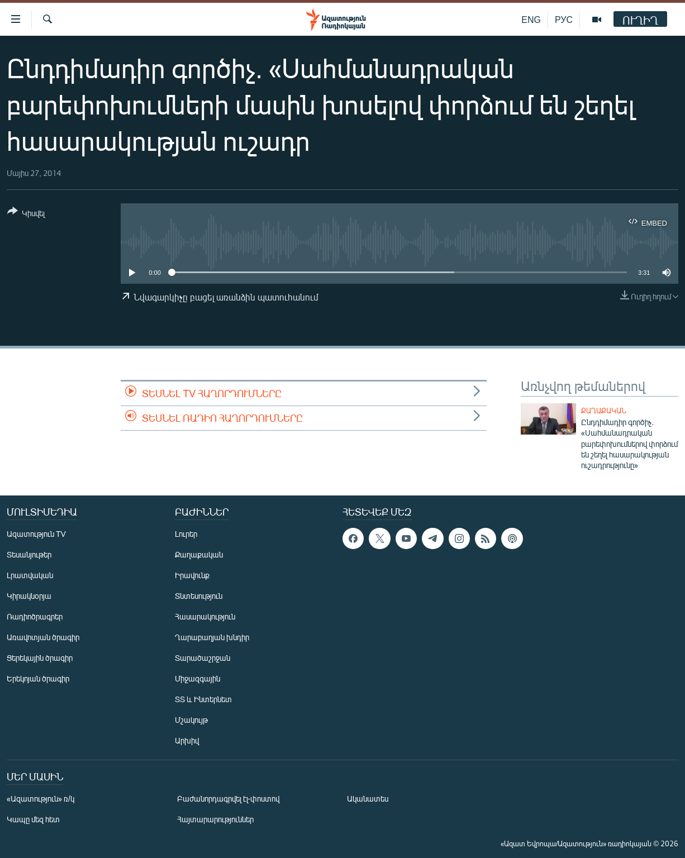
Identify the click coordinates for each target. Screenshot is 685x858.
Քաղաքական (603, 410)
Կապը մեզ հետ (33, 819)
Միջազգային (197, 678)
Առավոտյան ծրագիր (43, 637)
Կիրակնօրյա (29, 595)
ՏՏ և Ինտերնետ (203, 699)
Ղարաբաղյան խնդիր (212, 637)
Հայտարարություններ (215, 819)
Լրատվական (30, 575)
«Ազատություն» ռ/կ (40, 798)
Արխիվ (187, 740)
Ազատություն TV (36, 533)
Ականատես (367, 798)
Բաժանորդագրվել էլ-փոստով (228, 798)
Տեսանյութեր (29, 554)
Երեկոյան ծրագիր (38, 678)
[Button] (26, 214)
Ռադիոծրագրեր (35, 616)
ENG (531, 19)
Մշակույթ (191, 719)
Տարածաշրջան (202, 657)
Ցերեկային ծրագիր (40, 657)
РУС (564, 19)
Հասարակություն (205, 616)
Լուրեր (186, 533)
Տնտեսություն (198, 595)
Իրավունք (192, 575)
